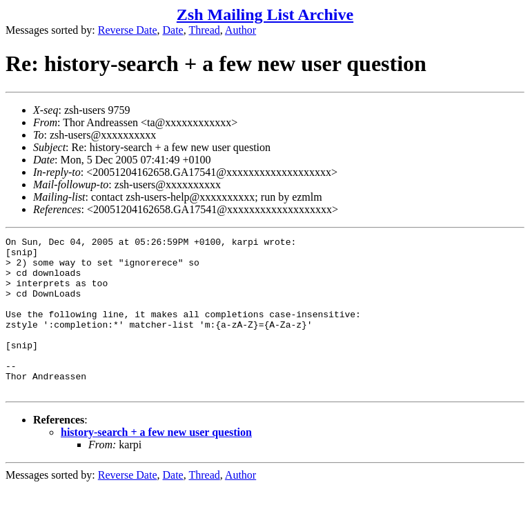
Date (173, 30)
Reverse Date (127, 30)
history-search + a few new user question (156, 463)
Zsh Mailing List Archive (265, 14)
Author (240, 30)
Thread (203, 30)
